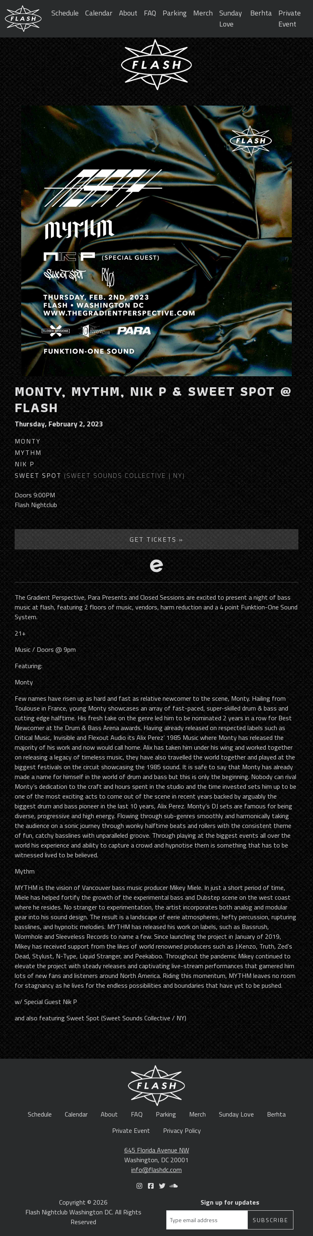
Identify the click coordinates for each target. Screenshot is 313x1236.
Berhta (261, 12)
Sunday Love (230, 18)
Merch (203, 12)
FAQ (150, 12)
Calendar (98, 12)
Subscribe (270, 1220)
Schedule (65, 12)
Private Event (289, 18)
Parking (175, 12)
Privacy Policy (182, 1130)
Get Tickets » (156, 539)
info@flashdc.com (156, 1169)
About (128, 12)
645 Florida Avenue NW (156, 1150)
